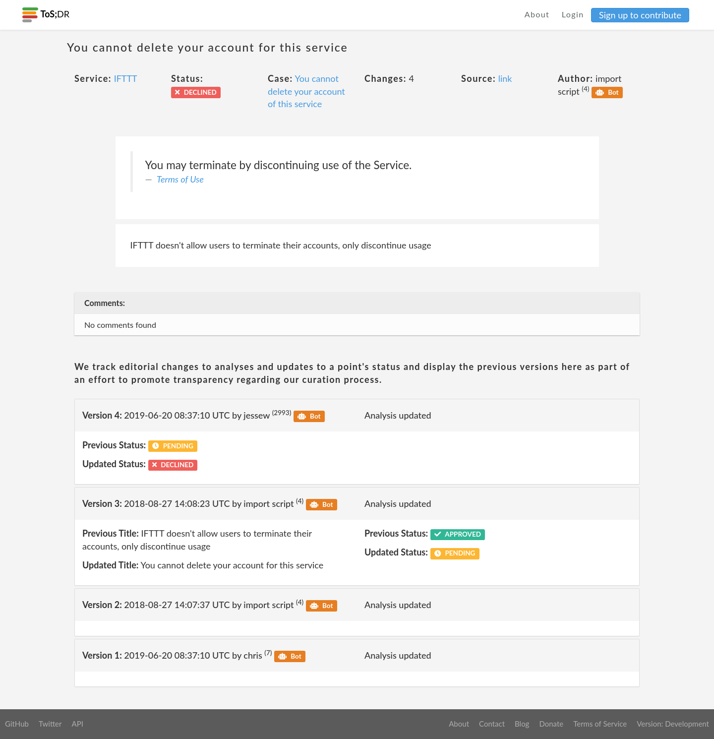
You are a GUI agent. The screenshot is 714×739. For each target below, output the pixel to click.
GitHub (17, 723)
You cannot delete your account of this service (306, 91)
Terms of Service (600, 723)
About (537, 14)
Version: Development (673, 723)
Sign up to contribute (640, 14)
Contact (492, 723)
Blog (522, 723)
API (77, 723)
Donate (551, 723)
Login (573, 14)
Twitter (50, 723)
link (505, 78)
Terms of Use (180, 179)
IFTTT (125, 78)
